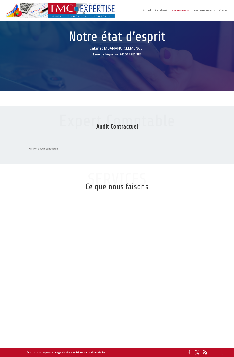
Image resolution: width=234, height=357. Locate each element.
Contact (224, 10)
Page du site (62, 352)
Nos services (179, 10)
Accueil (147, 10)
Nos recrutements (204, 10)
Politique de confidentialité (89, 352)
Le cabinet (161, 10)
